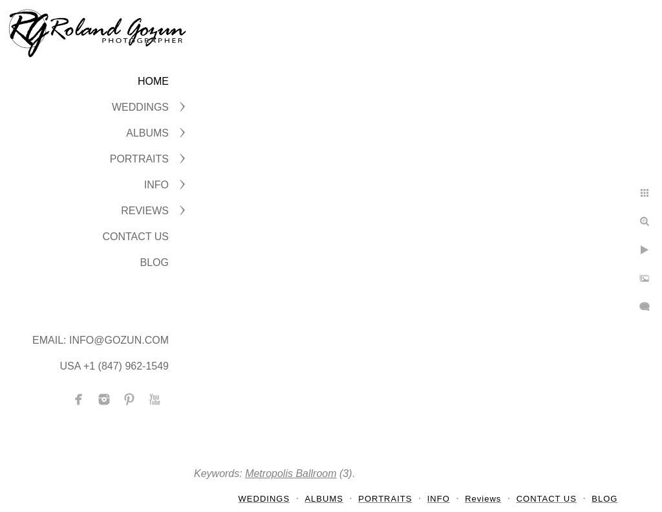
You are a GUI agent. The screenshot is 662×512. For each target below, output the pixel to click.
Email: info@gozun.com (100, 340)
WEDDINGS (140, 107)
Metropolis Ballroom (290, 473)
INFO (156, 184)
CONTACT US (135, 236)
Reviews (145, 210)
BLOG (154, 262)
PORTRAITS (139, 158)
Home (153, 81)
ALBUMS (147, 133)
